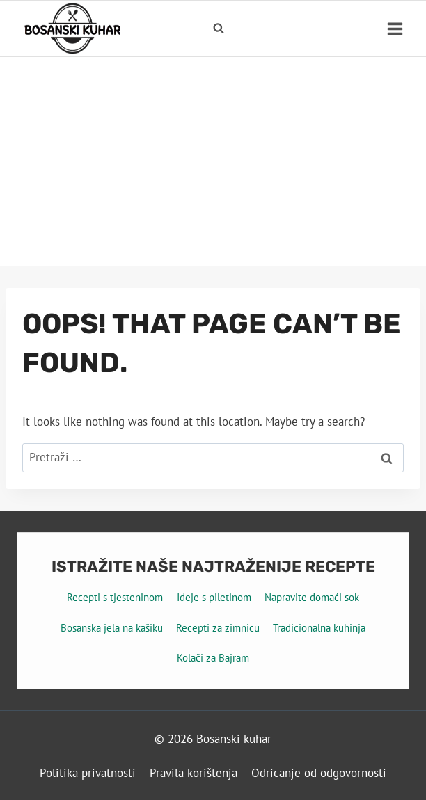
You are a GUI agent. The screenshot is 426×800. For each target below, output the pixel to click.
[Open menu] (394, 28)
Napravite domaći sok (312, 597)
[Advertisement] (213, 161)
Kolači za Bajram (213, 657)
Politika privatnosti (88, 773)
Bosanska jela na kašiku (112, 627)
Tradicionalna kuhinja (319, 627)
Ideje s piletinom (214, 597)
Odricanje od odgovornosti (318, 773)
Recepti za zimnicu (218, 627)
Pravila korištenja (193, 773)
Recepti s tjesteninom (115, 597)
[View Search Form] (218, 28)
